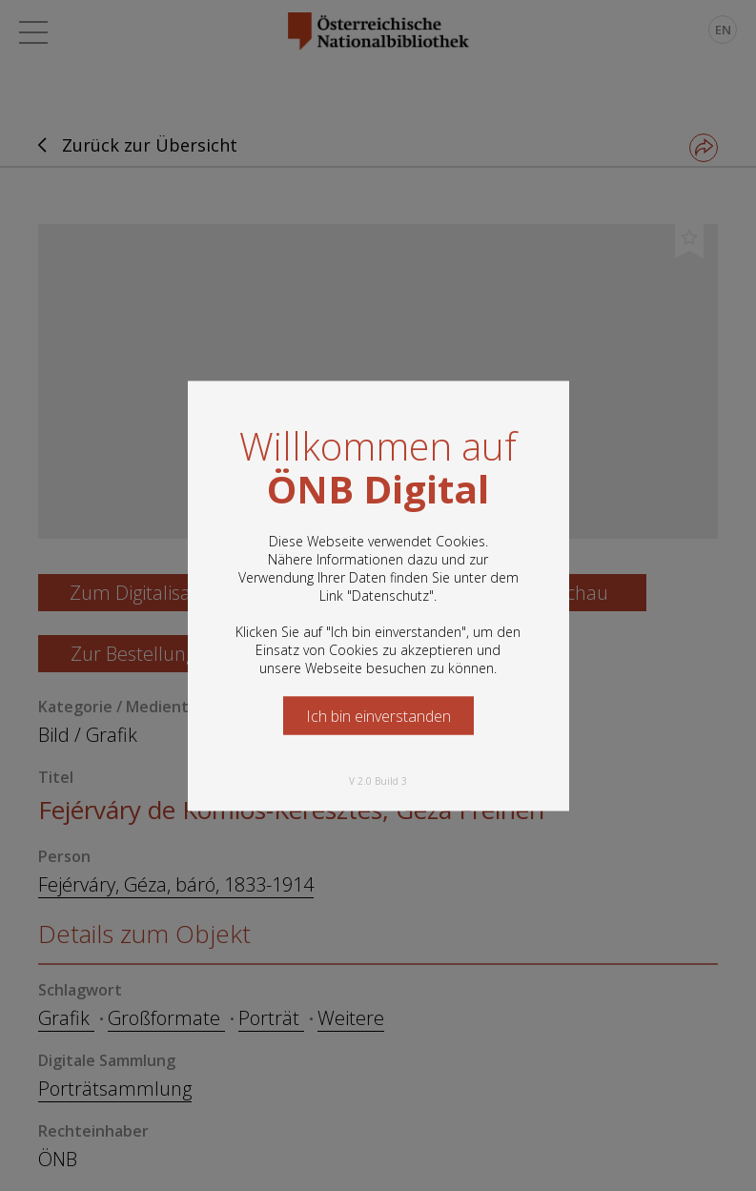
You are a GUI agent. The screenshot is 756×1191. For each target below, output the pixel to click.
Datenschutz (390, 594)
